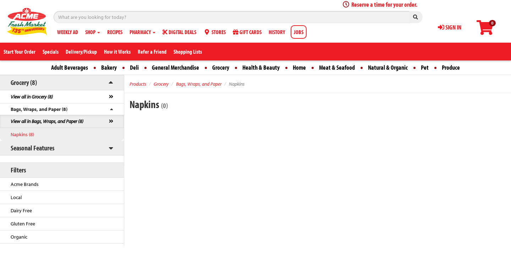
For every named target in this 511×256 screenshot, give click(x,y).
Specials (51, 51)
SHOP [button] (92, 32)
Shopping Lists (188, 51)
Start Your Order (19, 51)
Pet (425, 67)
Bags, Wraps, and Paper (198, 84)
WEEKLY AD (67, 32)
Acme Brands (25, 184)
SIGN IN (449, 27)
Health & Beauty (261, 67)
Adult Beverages (69, 67)
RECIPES (114, 32)
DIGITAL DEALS (179, 32)
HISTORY (277, 32)
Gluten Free (23, 223)
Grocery (220, 67)
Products (138, 84)
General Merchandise (175, 67)
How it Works (117, 51)
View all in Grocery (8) (32, 97)
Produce (451, 67)
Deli (134, 67)
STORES (214, 32)
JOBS (298, 32)
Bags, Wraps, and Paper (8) (39, 109)
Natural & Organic (388, 67)
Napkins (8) (22, 134)
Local (16, 197)
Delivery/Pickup (81, 51)
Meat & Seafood (337, 67)
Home (299, 67)
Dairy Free (21, 210)
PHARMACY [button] (142, 32)
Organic (19, 237)
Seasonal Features (32, 147)
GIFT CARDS (247, 32)
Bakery (109, 67)
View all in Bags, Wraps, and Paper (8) (47, 121)
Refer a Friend (152, 51)
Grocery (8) (24, 82)
